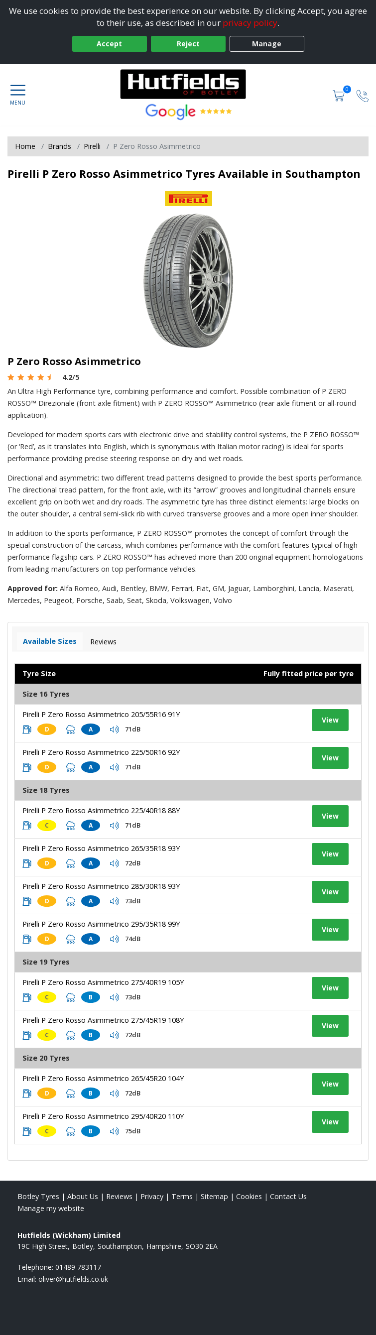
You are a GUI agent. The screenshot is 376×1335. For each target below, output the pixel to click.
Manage (266, 43)
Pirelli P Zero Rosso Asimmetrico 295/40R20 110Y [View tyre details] (103, 1116)
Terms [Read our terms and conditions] (182, 1196)
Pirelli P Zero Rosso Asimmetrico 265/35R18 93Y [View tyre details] (101, 848)
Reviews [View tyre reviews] (103, 641)
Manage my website (50, 1208)
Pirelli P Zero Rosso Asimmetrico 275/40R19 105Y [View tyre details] (103, 982)
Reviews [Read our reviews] (119, 1196)
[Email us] (73, 1279)
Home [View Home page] (25, 146)
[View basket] (340, 95)
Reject (188, 43)
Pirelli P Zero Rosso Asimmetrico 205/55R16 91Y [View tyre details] (101, 714)
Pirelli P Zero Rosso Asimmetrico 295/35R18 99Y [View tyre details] (101, 924)
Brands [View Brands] (59, 146)
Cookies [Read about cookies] (249, 1196)
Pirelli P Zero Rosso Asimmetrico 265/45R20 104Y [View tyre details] (103, 1078)
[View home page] (188, 84)
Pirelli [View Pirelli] (92, 146)
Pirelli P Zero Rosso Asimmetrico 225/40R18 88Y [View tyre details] (101, 810)
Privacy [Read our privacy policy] (151, 1196)
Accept (109, 43)
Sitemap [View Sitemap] (214, 1196)
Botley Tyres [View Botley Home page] (38, 1196)
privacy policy (250, 22)
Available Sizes (50, 641)
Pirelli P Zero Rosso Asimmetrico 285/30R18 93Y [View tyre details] (101, 886)
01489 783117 (78, 1267)
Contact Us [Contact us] (288, 1196)
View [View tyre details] (330, 720)
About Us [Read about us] (82, 1196)
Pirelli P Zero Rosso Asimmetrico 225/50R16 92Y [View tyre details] (101, 752)
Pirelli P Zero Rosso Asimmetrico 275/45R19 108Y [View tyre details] (103, 1020)
